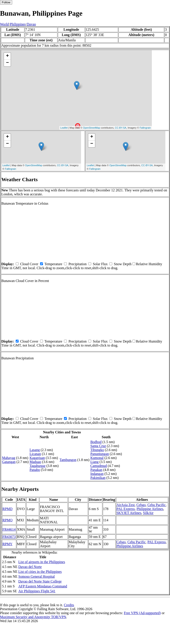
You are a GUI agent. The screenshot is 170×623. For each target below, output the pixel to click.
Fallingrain (145, 127)
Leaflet (64, 127)
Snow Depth (122, 264)
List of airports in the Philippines (41, 562)
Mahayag (8, 458)
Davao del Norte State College (40, 581)
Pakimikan (97, 478)
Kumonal (97, 458)
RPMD (7, 509)
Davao (31, 24)
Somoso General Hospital (36, 576)
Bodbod (96, 442)
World (4, 24)
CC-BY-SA (120, 127)
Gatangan (8, 462)
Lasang (34, 450)
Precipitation (77, 264)
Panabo (34, 470)
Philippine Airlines (150, 509)
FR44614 (9, 529)
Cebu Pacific (156, 505)
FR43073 (9, 537)
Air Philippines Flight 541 (37, 591)
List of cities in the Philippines (40, 571)
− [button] (7, 63)
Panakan (96, 470)
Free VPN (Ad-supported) (142, 613)
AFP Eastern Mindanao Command (42, 586)
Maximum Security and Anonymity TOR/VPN (33, 617)
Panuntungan (99, 454)
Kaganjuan (37, 458)
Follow (6, 2)
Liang (94, 462)
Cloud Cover (29, 264)
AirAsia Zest (125, 505)
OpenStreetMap (91, 127)
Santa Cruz (98, 446)
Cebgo (141, 505)
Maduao (35, 462)
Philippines (18, 24)
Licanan (35, 454)
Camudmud (98, 466)
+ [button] (7, 56)
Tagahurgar (37, 466)
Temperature (53, 264)
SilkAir (148, 513)
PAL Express (125, 509)
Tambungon (68, 460)
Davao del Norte (30, 567)
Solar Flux (100, 264)
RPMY (7, 544)
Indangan (97, 474)
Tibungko (97, 450)
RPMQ (7, 520)
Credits (69, 605)
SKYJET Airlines (128, 513)
